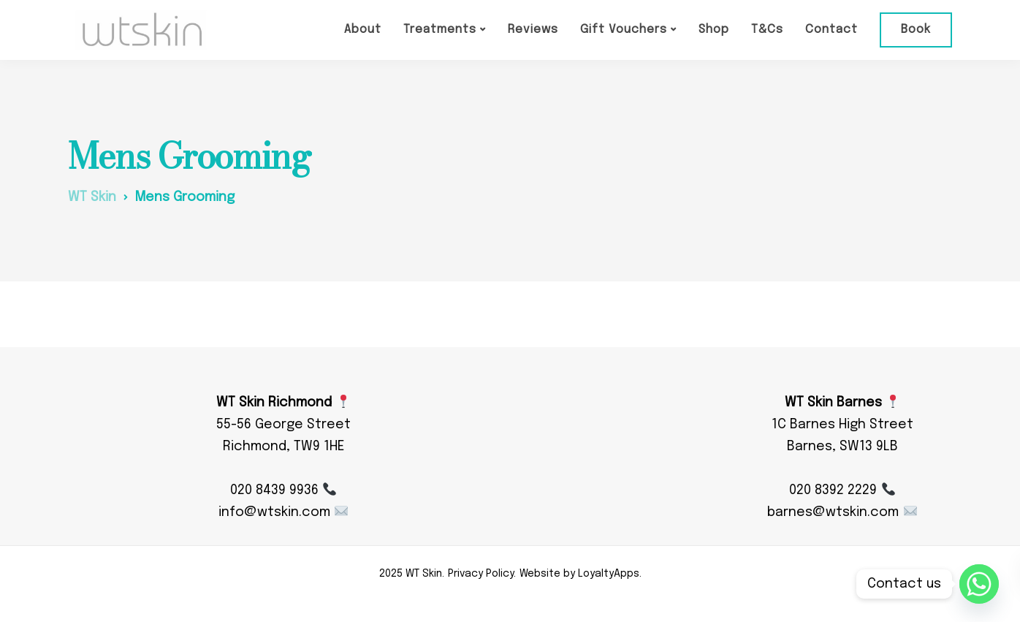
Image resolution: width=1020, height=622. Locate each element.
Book (916, 29)
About (362, 29)
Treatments (439, 29)
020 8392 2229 (841, 490)
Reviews (533, 29)
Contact (831, 29)
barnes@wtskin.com (841, 512)
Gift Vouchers (623, 29)
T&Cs (767, 29)
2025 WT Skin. (411, 574)
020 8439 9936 (283, 490)
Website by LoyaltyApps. (580, 574)
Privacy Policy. (482, 574)
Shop (714, 29)
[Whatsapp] (979, 584)
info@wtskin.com (283, 512)
